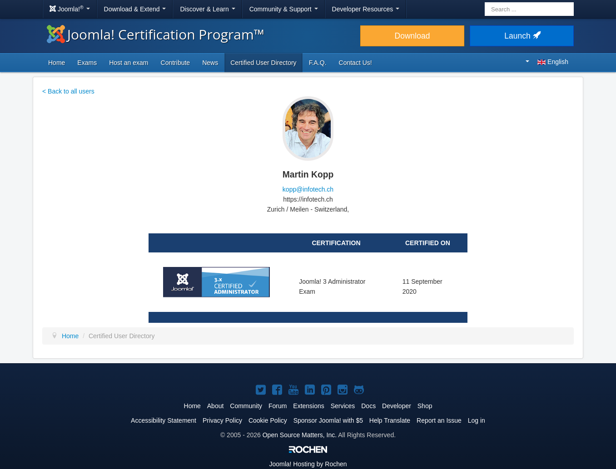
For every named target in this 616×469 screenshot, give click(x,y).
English (547, 61)
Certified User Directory (263, 62)
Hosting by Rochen (308, 464)
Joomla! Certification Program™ (155, 34)
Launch (521, 35)
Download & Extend (135, 9)
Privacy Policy (222, 420)
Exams (87, 62)
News (210, 62)
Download (412, 35)
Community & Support (283, 9)
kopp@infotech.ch (308, 189)
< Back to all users (68, 91)
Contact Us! (355, 62)
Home (56, 62)
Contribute (175, 62)
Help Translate (389, 420)
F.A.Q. (318, 62)
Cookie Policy (267, 420)
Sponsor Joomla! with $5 (328, 420)
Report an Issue (439, 420)
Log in (476, 420)
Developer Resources (366, 9)
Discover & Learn (207, 9)
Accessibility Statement (163, 420)
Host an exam (128, 62)
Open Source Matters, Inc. (300, 435)
